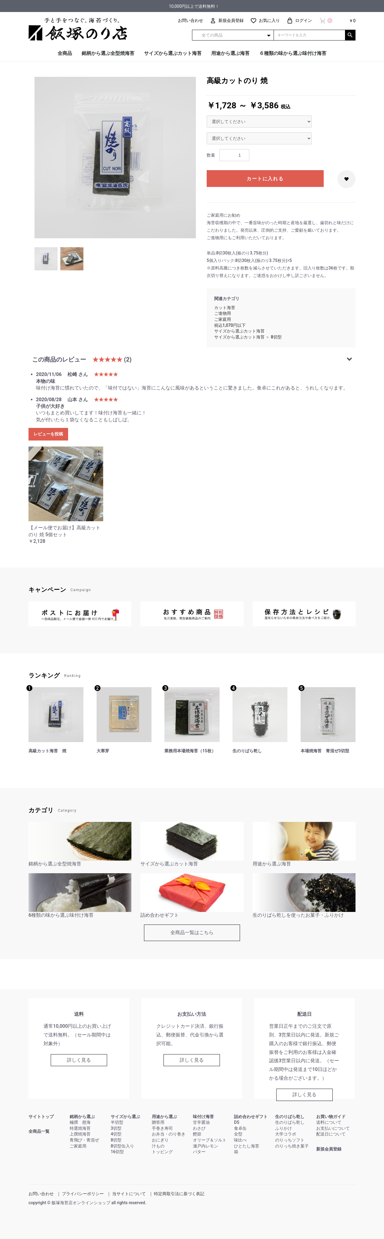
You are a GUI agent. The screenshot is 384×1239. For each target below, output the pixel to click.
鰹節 (197, 1134)
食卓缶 (240, 1128)
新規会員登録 (328, 1149)
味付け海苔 (203, 1116)
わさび (199, 1128)
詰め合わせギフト (251, 1116)
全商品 (65, 53)
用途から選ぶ (164, 1116)
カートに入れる (265, 178)
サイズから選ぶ (125, 1116)
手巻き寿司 (162, 1128)
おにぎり (160, 1140)
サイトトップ (41, 1116)
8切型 (276, 337)
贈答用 (158, 1122)
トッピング (162, 1151)
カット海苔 (224, 307)
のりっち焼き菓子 (292, 1146)
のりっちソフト (289, 1140)
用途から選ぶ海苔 (230, 53)
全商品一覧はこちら (192, 932)
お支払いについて (333, 1128)
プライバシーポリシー (83, 1193)
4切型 (116, 1134)
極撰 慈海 (80, 1122)
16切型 (117, 1151)
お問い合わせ (41, 1193)
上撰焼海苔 (80, 1134)
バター (199, 1151)
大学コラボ (285, 1134)
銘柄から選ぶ (82, 1116)
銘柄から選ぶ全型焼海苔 (108, 53)
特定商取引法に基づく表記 (179, 1193)
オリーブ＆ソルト (209, 1140)
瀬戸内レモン (205, 1146)
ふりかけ (283, 1128)
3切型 (116, 1128)
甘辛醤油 (201, 1122)
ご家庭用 (222, 319)
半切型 (117, 1122)
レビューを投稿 (48, 434)
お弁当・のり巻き (168, 1134)
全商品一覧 (39, 1131)
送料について (328, 1122)
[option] (115, 157)
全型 (238, 1134)
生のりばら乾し (289, 1116)
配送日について (331, 1134)
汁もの (158, 1146)
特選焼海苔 (80, 1128)
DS (236, 1122)
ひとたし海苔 (246, 1146)
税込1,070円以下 (230, 325)
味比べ (240, 1140)
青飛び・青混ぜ (84, 1140)
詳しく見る (79, 1060)
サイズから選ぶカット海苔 (173, 53)
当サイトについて (129, 1193)
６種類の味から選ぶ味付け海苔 (292, 53)
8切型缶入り (122, 1146)
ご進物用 (222, 313)
